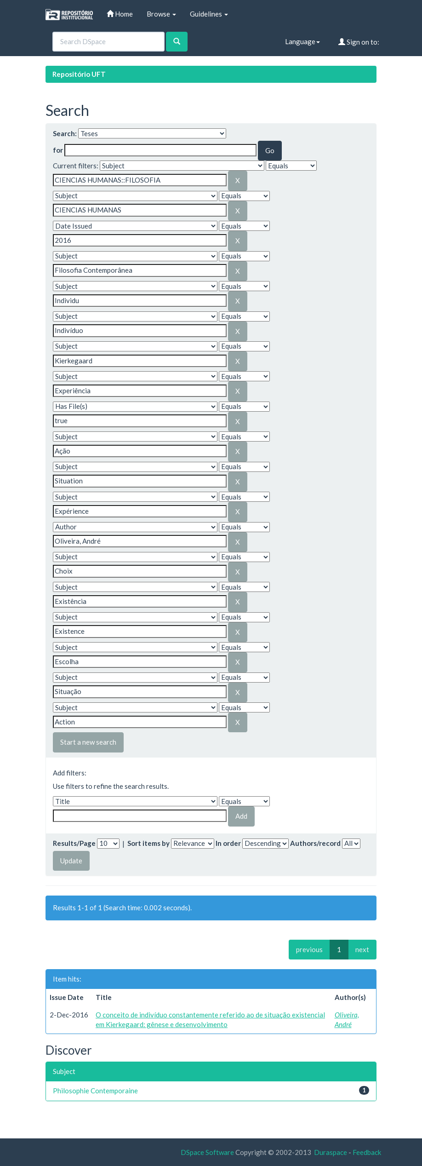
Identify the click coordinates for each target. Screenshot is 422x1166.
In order (228, 843)
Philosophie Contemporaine (95, 1090)
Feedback (367, 1152)
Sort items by (148, 843)
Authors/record (315, 843)
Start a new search (88, 742)
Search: (65, 133)
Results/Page (74, 843)
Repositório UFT (79, 74)
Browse (161, 14)
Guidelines (209, 14)
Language (302, 41)
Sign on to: (358, 42)
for (58, 150)
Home (120, 14)
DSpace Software (207, 1152)
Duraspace (330, 1152)
